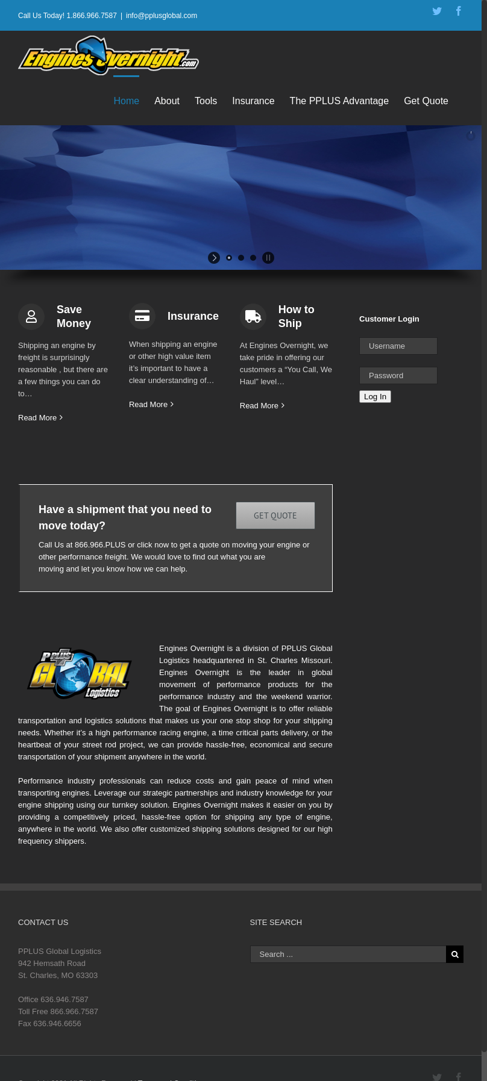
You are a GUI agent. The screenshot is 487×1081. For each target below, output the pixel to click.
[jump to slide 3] (253, 258)
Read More (37, 417)
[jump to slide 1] (229, 258)
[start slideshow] (215, 258)
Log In (375, 396)
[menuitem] (133, 100)
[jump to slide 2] (241, 258)
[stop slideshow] (266, 258)
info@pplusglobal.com (161, 15)
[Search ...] (348, 954)
